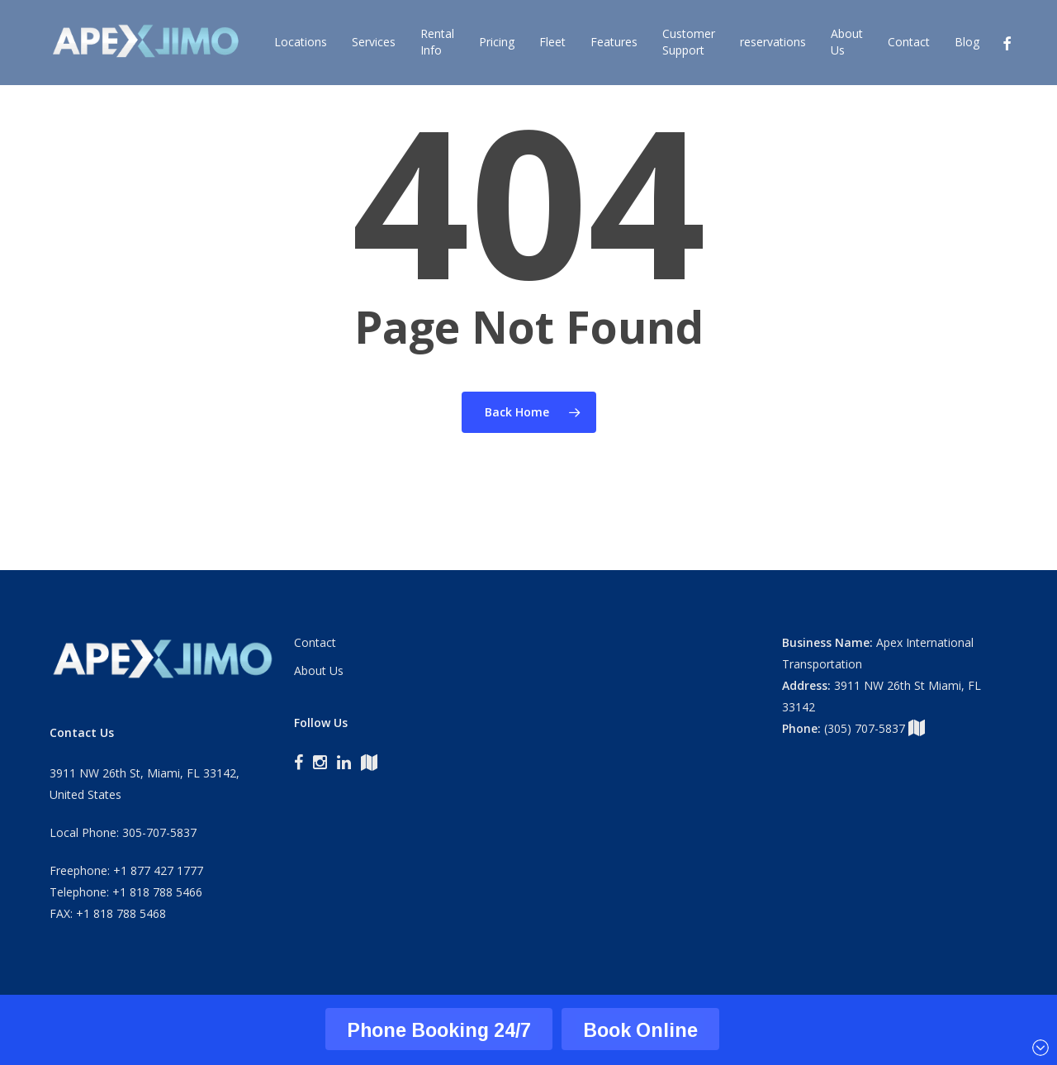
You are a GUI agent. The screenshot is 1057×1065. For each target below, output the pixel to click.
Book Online (640, 1030)
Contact (315, 642)
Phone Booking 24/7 (439, 1030)
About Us (319, 670)
